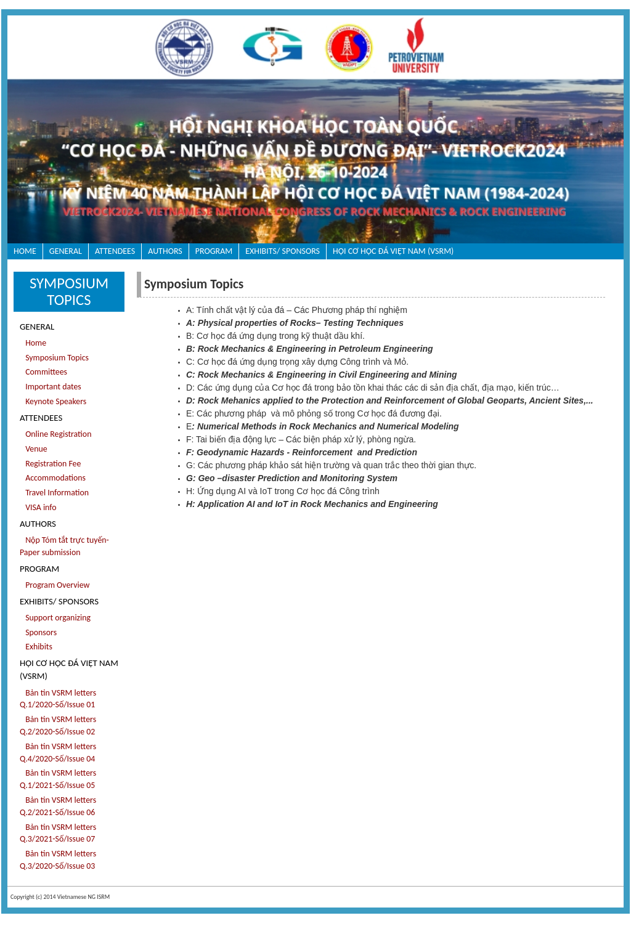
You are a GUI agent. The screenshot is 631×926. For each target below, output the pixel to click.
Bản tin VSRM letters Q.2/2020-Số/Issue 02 (58, 725)
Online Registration (55, 434)
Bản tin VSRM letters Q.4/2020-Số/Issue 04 (58, 752)
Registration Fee (50, 463)
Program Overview (54, 585)
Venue (33, 449)
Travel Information (54, 492)
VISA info (38, 507)
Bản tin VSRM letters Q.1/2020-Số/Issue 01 (58, 699)
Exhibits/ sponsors (282, 251)
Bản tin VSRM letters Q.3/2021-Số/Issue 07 (58, 833)
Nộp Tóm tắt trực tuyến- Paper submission (64, 546)
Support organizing (55, 617)
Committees (43, 372)
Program (213, 251)
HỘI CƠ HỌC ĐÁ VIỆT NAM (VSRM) (393, 251)
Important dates (50, 386)
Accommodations (53, 478)
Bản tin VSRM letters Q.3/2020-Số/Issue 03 (58, 859)
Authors (165, 251)
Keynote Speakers (53, 401)
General (65, 251)
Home (25, 251)
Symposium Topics (54, 357)
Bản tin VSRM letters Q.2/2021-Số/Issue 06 (58, 806)
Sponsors (38, 632)
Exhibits (36, 646)
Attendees (115, 251)
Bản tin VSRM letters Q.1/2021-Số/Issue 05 (58, 779)
